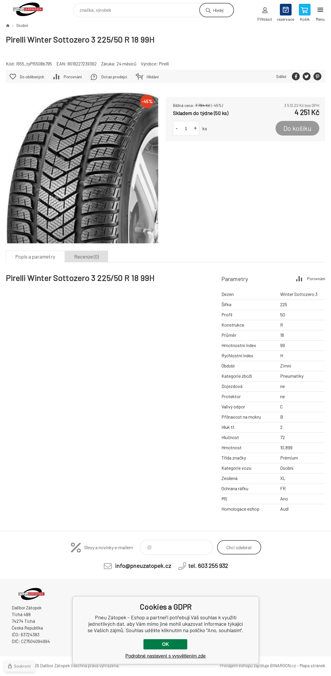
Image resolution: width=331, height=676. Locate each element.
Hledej (218, 10)
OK (165, 644)
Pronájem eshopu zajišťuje (244, 665)
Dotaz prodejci (114, 76)
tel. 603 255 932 (208, 565)
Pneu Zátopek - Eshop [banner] (32, 8)
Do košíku (297, 128)
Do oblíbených (32, 76)
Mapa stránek (312, 665)
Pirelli (164, 63)
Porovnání (73, 76)
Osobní (22, 25)
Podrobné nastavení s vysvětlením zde (165, 656)
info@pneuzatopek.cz (143, 565)
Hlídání (153, 76)
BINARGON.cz (283, 665)
